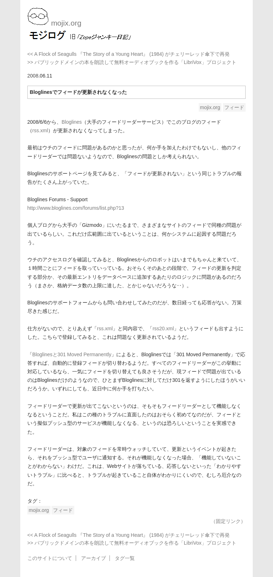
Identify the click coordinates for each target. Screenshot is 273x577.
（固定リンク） (228, 521)
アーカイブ (93, 558)
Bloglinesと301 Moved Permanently (72, 354)
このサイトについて (49, 558)
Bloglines (71, 122)
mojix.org (210, 107)
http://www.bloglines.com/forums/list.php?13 (75, 208)
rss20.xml (163, 328)
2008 (32, 76)
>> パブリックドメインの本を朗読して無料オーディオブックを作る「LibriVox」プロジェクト (131, 62)
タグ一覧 (125, 558)
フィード (234, 107)
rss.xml (40, 130)
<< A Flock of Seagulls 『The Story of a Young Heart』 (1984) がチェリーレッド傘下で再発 (128, 54)
